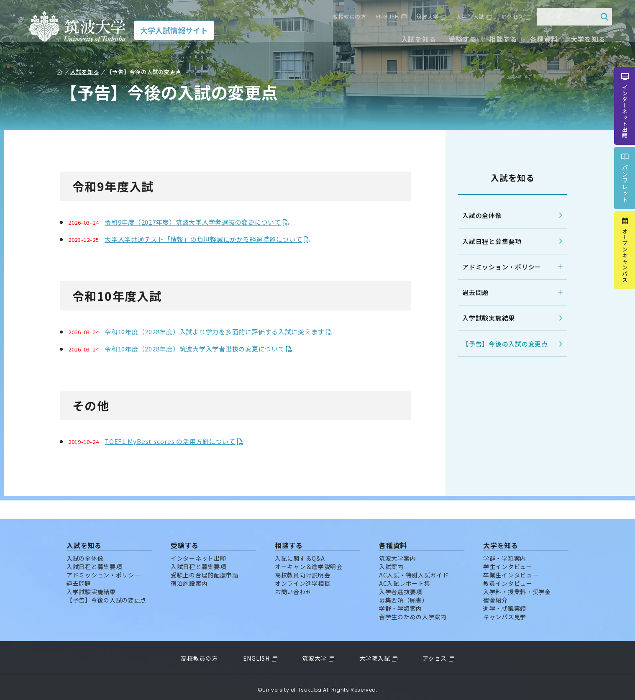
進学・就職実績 (504, 604)
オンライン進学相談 (302, 578)
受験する (457, 41)
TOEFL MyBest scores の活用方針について (174, 441)
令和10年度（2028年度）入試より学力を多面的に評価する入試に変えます (219, 331)
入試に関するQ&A (300, 553)
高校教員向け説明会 (302, 570)
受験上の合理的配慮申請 (204, 570)
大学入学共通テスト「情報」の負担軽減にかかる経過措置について (208, 239)
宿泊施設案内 (189, 578)
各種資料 (538, 41)
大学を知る (581, 41)
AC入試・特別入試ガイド (413, 570)
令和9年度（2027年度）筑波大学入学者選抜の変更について (197, 222)
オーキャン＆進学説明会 (309, 562)
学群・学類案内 (400, 604)
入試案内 (391, 562)
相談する (497, 41)
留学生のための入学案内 (413, 612)
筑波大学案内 (397, 553)
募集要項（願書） (403, 595)
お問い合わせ (293, 587)
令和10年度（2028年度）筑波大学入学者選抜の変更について (199, 348)
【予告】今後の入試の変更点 (500, 344)
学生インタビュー (508, 562)
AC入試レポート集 (404, 578)
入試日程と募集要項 (487, 241)
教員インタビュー (508, 578)
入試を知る (412, 41)
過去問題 (471, 292)
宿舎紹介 (495, 595)
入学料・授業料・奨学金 (517, 587)
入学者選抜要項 (400, 587)
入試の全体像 (477, 215)
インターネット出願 (198, 553)
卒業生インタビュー (510, 570)
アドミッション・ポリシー (497, 266)
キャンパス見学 (504, 612)
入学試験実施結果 (484, 318)
